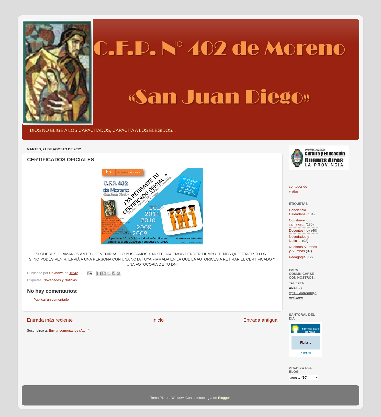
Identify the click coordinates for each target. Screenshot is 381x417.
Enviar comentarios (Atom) (69, 330)
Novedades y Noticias (60, 280)
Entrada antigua (260, 320)
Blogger (224, 398)
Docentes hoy (299, 230)
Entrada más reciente (50, 320)
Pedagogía (297, 257)
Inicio (158, 320)
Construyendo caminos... (299, 222)
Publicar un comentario (51, 299)
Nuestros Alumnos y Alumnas (303, 249)
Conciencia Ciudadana (297, 212)
